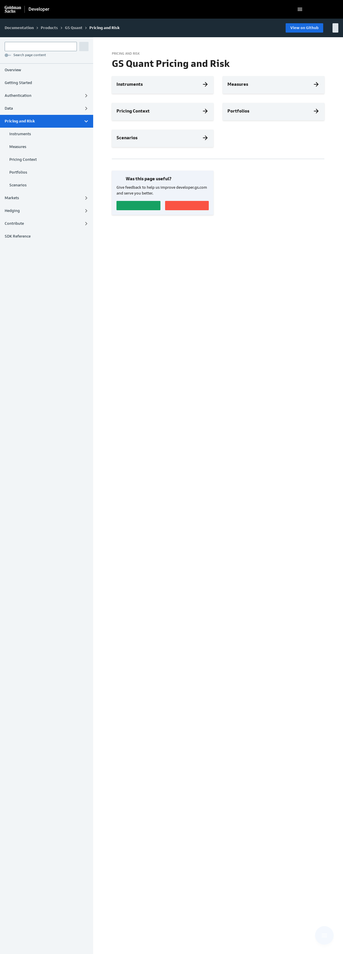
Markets (12, 197)
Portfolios (18, 172)
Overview (13, 69)
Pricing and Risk (104, 27)
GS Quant (73, 27)
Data (9, 108)
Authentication (18, 95)
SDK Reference (18, 236)
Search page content (29, 55)
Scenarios (17, 185)
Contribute (14, 223)
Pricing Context (23, 159)
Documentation (19, 27)
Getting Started (18, 82)
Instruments (20, 133)
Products (49, 27)
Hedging (12, 210)
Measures (17, 146)
